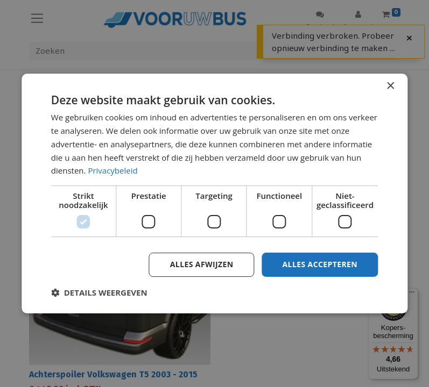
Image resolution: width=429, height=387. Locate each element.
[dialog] (214, 193)
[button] (99, 292)
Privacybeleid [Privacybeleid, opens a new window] (112, 170)
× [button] (390, 86)
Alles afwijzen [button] (202, 264)
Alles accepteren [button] (320, 264)
